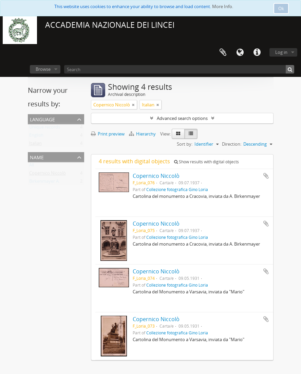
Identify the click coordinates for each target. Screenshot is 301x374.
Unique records (44, 128)
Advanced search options (182, 118)
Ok (281, 8)
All (31, 166)
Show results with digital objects (206, 162)
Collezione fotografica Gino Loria (177, 189)
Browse (43, 69)
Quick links (256, 52)
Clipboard (222, 52)
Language (239, 52)
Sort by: (184, 144)
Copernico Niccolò (47, 174)
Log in (281, 52)
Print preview (108, 134)
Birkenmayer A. (44, 183)
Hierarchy (143, 134)
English (36, 136)
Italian (35, 145)
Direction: (231, 144)
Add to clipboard (266, 175)
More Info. (222, 6)
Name (37, 156)
